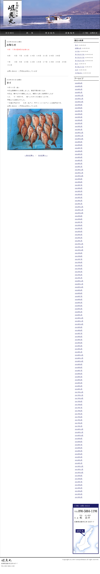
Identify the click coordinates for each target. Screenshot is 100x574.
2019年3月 (78, 346)
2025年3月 (78, 123)
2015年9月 (78, 475)
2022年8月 (78, 219)
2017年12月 (79, 392)
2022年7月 (78, 222)
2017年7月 (78, 407)
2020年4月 (78, 305)
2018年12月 (79, 355)
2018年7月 (78, 370)
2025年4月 (78, 120)
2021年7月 (78, 259)
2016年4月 (78, 454)
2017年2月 (78, 423)
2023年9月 (78, 179)
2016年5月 (78, 451)
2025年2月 (78, 126)
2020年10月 (79, 287)
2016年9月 (78, 438)
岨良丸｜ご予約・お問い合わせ (90, 32)
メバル (77, 51)
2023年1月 (78, 204)
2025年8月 (78, 108)
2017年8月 (78, 404)
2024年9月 (78, 142)
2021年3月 (78, 271)
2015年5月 (78, 488)
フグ (76, 70)
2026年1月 (78, 92)
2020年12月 (79, 281)
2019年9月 (78, 327)
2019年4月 (78, 343)
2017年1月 (78, 426)
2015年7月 (78, 482)
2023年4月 (78, 194)
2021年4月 (78, 268)
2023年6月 (78, 188)
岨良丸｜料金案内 (50, 32)
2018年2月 (78, 386)
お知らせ (78, 48)
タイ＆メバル (79, 54)
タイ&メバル (79, 67)
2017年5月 (78, 414)
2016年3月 (78, 457)
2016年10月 (79, 435)
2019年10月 (79, 324)
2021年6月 (78, 262)
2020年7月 (78, 296)
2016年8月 (78, 441)
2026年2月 (78, 89)
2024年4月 (78, 157)
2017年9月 (78, 401)
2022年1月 (78, 241)
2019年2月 (78, 349)
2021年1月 (78, 278)
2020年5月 (78, 302)
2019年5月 (78, 339)
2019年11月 (79, 321)
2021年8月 (78, 256)
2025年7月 (78, 111)
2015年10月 (79, 472)
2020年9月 (78, 290)
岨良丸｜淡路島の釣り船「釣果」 (30, 32)
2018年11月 (79, 358)
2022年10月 (79, 213)
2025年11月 (79, 98)
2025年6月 (78, 114)
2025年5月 (78, 117)
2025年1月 (78, 129)
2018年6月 (78, 373)
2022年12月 (79, 207)
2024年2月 (78, 163)
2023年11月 (79, 173)
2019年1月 (78, 352)
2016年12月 (79, 429)
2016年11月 (79, 432)
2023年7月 (78, 185)
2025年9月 (78, 105)
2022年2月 (78, 237)
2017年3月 (78, 420)
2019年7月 (78, 333)
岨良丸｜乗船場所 (70, 32)
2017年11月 (79, 395)
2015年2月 (78, 497)
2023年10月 (79, 176)
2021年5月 (78, 265)
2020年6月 (78, 299)
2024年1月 (78, 166)
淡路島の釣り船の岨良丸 (10, 32)
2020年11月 (79, 284)
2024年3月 (78, 160)
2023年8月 (78, 182)
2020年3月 (78, 309)
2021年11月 (79, 247)
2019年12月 (79, 318)
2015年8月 (78, 479)
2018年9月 (78, 364)
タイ (76, 45)
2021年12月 (79, 244)
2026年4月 (78, 83)
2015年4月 (78, 491)
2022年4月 (78, 231)
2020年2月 (78, 312)
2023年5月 (78, 191)
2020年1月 (78, 315)
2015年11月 (79, 469)
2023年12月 (79, 170)
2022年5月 (78, 228)
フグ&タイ (79, 73)
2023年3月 (78, 197)
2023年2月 (78, 200)
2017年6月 (78, 411)
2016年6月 (78, 448)
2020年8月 (78, 293)
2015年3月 (78, 494)
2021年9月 (78, 253)
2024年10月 (79, 139)
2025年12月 (79, 95)
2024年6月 (78, 151)
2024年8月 (78, 145)
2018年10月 (79, 361)
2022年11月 (79, 210)
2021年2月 (78, 275)
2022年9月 (78, 216)
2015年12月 (79, 466)
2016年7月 (78, 445)
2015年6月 (78, 485)
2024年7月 (78, 148)
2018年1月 (78, 389)
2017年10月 (79, 398)
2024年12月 (79, 132)
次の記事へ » (43, 155)
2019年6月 (78, 336)
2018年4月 (78, 380)
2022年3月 (78, 234)
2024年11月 (79, 136)
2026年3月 (78, 86)
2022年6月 (78, 225)
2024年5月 (78, 154)
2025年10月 (79, 102)
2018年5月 (78, 377)
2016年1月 (78, 463)
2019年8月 (78, 330)
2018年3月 (78, 383)
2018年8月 (78, 367)
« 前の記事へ (29, 155)
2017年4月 (78, 417)
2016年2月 (78, 460)
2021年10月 (79, 250)
